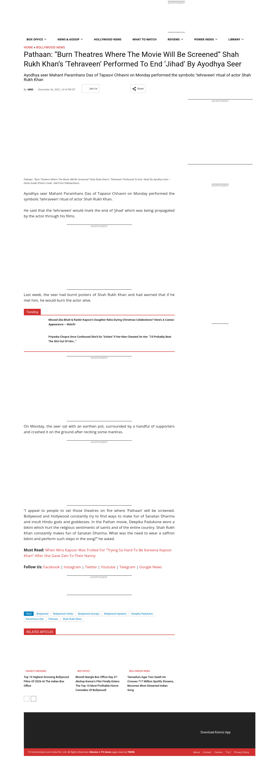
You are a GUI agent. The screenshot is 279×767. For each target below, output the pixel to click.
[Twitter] (34, 606)
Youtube (108, 566)
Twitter (91, 566)
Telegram (127, 566)
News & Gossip (70, 39)
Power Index (205, 39)
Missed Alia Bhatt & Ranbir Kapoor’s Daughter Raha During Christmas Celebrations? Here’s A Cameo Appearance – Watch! (111, 322)
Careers (218, 752)
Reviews (175, 39)
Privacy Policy (241, 752)
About (196, 752)
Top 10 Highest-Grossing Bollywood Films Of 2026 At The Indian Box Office (46, 681)
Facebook (51, 566)
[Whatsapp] (41, 606)
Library (236, 39)
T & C (228, 752)
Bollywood (42, 613)
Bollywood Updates (115, 613)
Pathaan (53, 618)
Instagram (72, 566)
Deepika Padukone (142, 613)
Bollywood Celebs (63, 613)
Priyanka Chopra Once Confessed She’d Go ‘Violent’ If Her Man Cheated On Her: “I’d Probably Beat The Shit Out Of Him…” (109, 339)
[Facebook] (27, 606)
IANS (30, 89)
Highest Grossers (36, 671)
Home (28, 47)
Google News (150, 566)
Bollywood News (50, 47)
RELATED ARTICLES (39, 632)
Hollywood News (107, 39)
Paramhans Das (35, 618)
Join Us (90, 88)
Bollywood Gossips (89, 613)
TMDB (130, 752)
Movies (94, 752)
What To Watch (144, 39)
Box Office (37, 39)
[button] (138, 88)
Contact (207, 752)
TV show (106, 752)
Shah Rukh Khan (72, 618)
